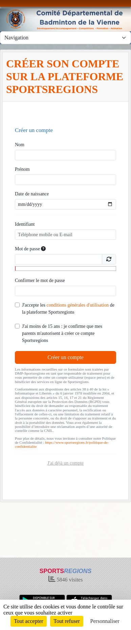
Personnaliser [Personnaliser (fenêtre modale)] (104, 621)
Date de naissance (32, 193)
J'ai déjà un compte (65, 463)
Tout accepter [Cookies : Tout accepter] (28, 621)
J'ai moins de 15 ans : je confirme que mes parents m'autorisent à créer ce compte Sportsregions (62, 333)
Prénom (22, 169)
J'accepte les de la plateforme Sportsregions (68, 309)
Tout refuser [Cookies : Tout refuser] (66, 621)
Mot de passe (30, 248)
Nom (19, 144)
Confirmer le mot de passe (40, 280)
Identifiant (25, 224)
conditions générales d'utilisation (77, 305)
